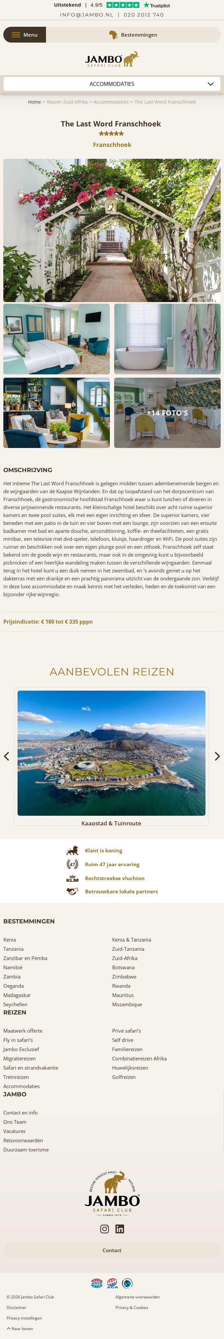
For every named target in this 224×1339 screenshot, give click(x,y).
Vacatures (14, 1131)
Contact (112, 1250)
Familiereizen (127, 1049)
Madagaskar (17, 995)
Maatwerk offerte (22, 1030)
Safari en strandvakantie (30, 1067)
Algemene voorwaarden (137, 1297)
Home (34, 102)
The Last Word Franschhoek (165, 102)
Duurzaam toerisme (26, 1149)
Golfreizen (124, 1077)
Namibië (12, 967)
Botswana (123, 967)
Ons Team (14, 1121)
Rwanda (121, 985)
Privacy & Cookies (131, 1307)
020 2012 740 (144, 15)
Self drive (122, 1040)
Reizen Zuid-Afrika (67, 102)
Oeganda (13, 985)
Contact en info (20, 1112)
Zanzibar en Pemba (25, 958)
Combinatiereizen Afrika (139, 1058)
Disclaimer (16, 1307)
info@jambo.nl (87, 15)
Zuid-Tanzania (128, 948)
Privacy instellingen (24, 1318)
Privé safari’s (126, 1030)
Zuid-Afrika (124, 958)
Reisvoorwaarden (23, 1140)
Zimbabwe (124, 976)
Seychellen (15, 1004)
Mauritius (123, 995)
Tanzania (13, 948)
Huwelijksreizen (130, 1067)
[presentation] (7, 756)
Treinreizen (16, 1077)
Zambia (12, 976)
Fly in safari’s (18, 1040)
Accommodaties (111, 102)
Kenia (9, 939)
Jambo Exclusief (21, 1049)
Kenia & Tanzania (131, 939)
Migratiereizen (19, 1058)
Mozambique (127, 1004)
